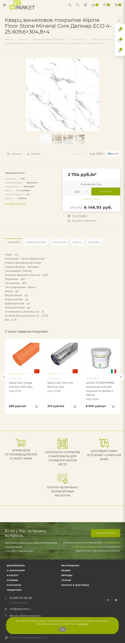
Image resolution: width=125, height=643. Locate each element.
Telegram (107, 600)
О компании (16, 570)
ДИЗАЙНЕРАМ (16, 565)
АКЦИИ (66, 570)
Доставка (94, 242)
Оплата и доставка (75, 585)
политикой (82, 624)
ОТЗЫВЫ (12, 580)
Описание (13, 242)
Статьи (66, 580)
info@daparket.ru (20, 608)
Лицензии (14, 590)
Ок (62, 629)
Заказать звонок (105, 533)
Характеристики (36, 242)
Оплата (77, 242)
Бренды (66, 575)
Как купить (59, 242)
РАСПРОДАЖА (70, 565)
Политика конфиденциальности (28, 638)
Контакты (14, 585)
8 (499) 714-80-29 (21, 598)
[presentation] (4, 377)
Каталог (13, 575)
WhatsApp (115, 600)
